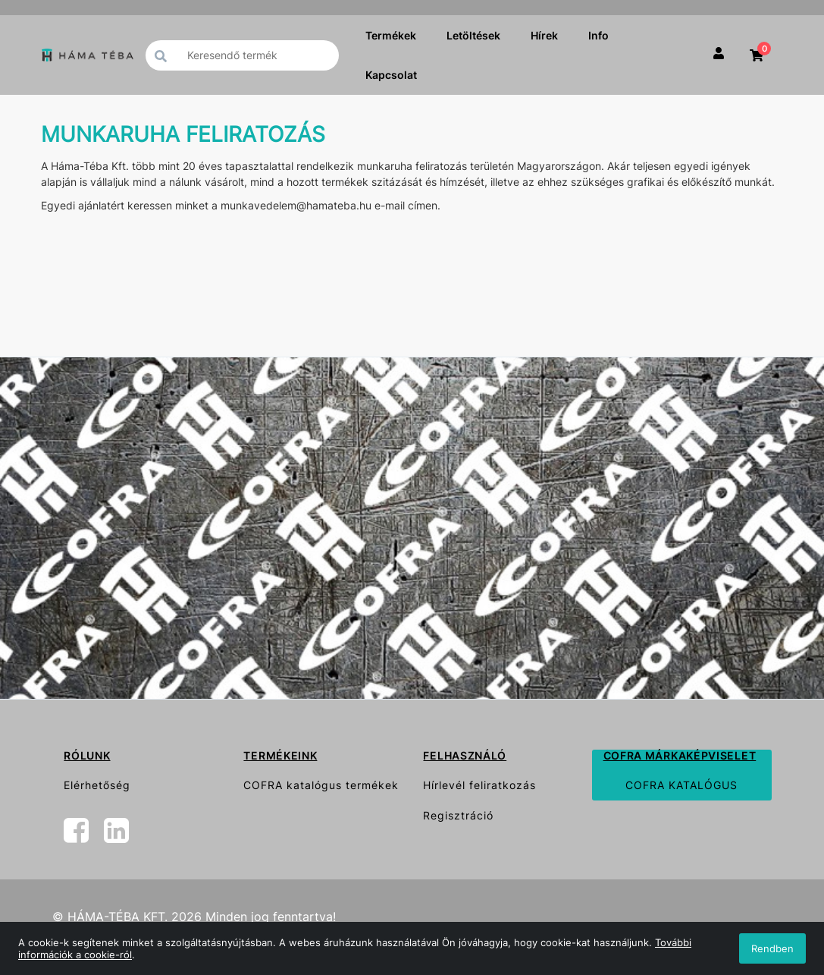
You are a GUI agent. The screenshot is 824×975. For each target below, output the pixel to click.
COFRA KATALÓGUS (681, 784)
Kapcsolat (391, 74)
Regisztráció (458, 815)
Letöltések (473, 35)
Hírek (544, 35)
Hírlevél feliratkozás (479, 784)
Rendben (772, 948)
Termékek (390, 35)
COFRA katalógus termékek (321, 784)
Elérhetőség (97, 784)
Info (598, 35)
